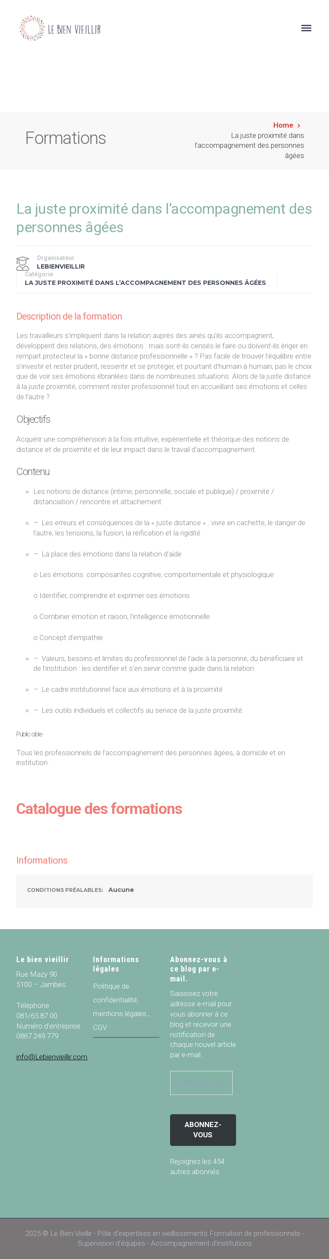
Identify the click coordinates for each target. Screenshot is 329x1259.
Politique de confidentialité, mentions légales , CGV (121, 1007)
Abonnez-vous (203, 1129)
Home (283, 125)
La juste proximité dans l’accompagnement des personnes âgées (145, 283)
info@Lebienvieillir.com (51, 1057)
